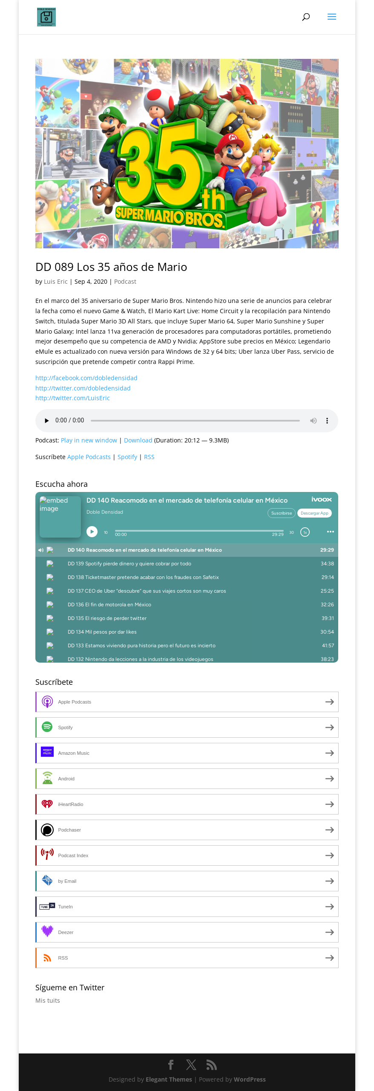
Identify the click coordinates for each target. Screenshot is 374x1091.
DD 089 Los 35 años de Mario (111, 266)
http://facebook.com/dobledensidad (86, 378)
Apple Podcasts (89, 457)
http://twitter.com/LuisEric (72, 398)
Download (138, 440)
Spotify (127, 457)
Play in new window (89, 440)
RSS (149, 457)
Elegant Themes (169, 1079)
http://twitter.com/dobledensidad (83, 388)
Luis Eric (56, 281)
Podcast (125, 281)
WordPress (250, 1079)
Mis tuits (47, 1000)
